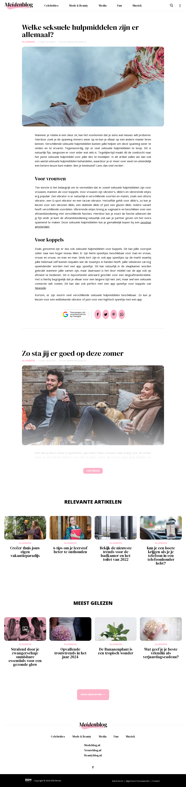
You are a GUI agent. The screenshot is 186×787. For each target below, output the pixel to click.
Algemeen (28, 41)
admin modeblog (76, 42)
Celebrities (51, 5)
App (126, 314)
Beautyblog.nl (93, 755)
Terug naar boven (91, 698)
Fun (119, 5)
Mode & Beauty (78, 5)
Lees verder (93, 472)
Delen (93, 314)
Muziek (137, 5)
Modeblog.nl (92, 745)
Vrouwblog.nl (92, 750)
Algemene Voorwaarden (138, 781)
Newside (40, 288)
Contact (156, 781)
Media (102, 5)
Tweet (104, 314)
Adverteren (117, 781)
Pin (115, 314)
